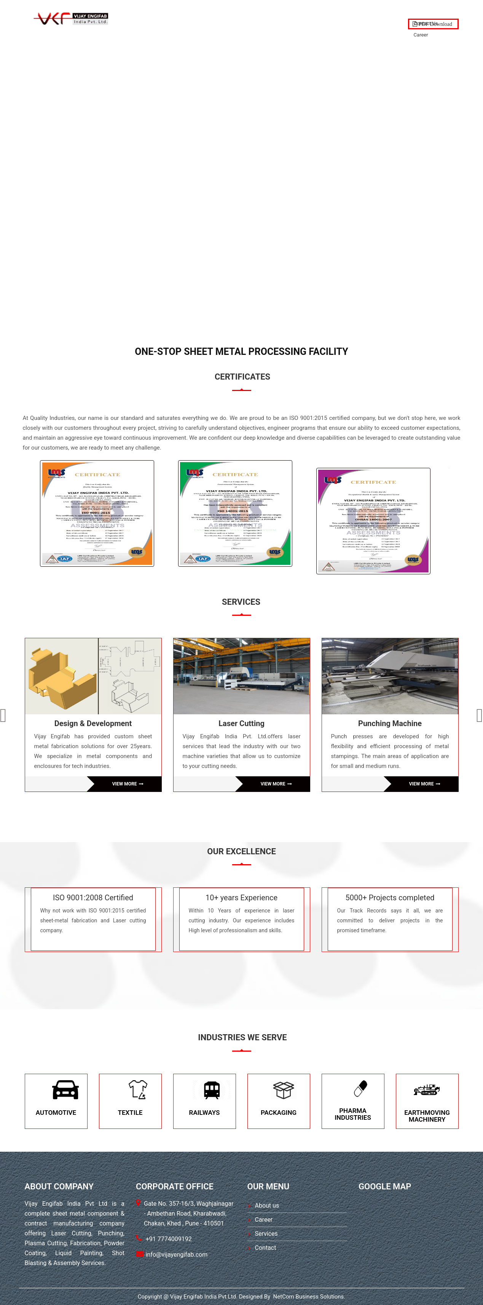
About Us (213, 17)
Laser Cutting (241, 723)
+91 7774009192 (169, 1239)
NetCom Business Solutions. (308, 1296)
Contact (379, 17)
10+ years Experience (241, 897)
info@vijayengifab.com (177, 1254)
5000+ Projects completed (389, 897)
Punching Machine (390, 723)
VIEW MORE (128, 784)
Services (266, 1233)
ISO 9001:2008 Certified (93, 897)
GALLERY (339, 17)
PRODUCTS (297, 17)
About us (267, 1205)
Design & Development (93, 723)
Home (177, 17)
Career (264, 1219)
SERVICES (255, 17)
